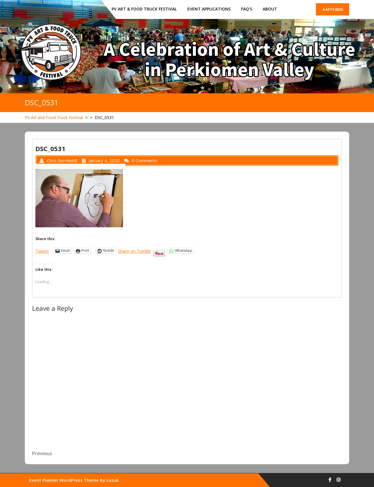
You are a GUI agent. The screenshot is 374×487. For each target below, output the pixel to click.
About (270, 9)
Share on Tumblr (134, 250)
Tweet (42, 250)
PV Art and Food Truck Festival (54, 117)
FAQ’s (246, 9)
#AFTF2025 (332, 9)
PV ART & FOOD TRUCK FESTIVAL (144, 9)
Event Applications (209, 9)
